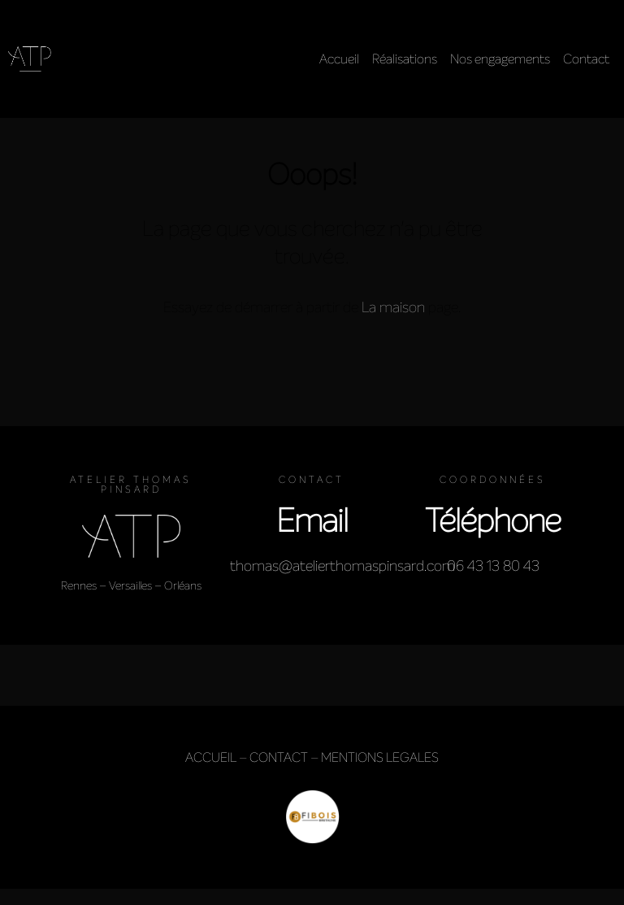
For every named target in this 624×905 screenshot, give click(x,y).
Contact (586, 58)
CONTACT (278, 757)
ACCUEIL (210, 757)
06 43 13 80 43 (493, 566)
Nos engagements (500, 58)
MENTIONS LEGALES (380, 757)
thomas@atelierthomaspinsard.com (342, 566)
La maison (393, 307)
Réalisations (404, 58)
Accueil (339, 58)
